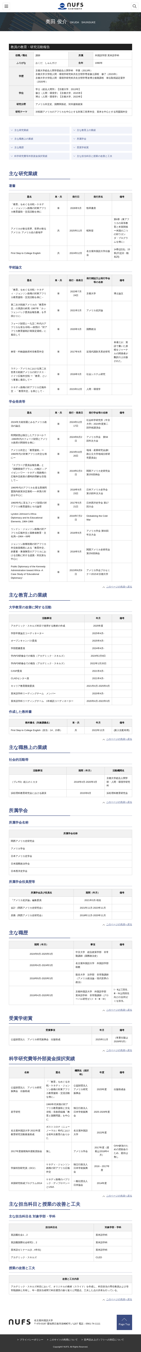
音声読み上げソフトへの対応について (104, 1339)
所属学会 (81, 138)
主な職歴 (19, 147)
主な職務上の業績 (23, 138)
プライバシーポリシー (31, 1339)
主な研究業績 (21, 130)
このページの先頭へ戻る (119, 586)
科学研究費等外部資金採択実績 (30, 156)
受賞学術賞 (83, 147)
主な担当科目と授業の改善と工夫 (94, 156)
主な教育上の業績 (86, 130)
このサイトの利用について (63, 1339)
